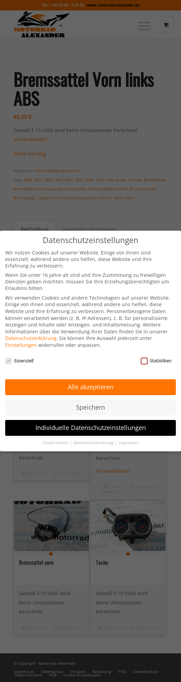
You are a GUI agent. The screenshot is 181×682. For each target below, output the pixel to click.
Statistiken (156, 352)
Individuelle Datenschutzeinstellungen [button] (90, 419)
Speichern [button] (90, 398)
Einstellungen (21, 336)
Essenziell (19, 352)
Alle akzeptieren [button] (91, 378)
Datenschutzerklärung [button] (94, 434)
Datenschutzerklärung (30, 329)
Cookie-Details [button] (55, 434)
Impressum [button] (129, 434)
